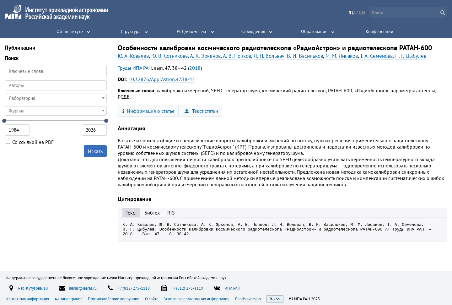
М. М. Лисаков (342, 55)
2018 (195, 68)
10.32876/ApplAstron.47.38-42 (161, 79)
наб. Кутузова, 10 (33, 288)
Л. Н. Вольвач (269, 55)
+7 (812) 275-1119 (187, 288)
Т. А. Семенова (376, 55)
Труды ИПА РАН (135, 68)
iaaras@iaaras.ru (83, 288)
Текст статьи (201, 111)
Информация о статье (148, 111)
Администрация (69, 299)
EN (362, 12)
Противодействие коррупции (114, 299)
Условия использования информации (197, 299)
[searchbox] (56, 85)
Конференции (379, 31)
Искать (95, 151)
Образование (314, 31)
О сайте (152, 299)
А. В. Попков (237, 55)
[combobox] (56, 85)
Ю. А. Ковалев (133, 55)
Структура (131, 31)
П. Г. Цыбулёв (410, 55)
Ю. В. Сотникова (169, 55)
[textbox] (55, 98)
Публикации (20, 47)
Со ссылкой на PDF (30, 142)
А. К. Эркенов (205, 55)
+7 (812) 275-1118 (134, 288)
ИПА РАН (232, 288)
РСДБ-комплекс (192, 31)
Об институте (69, 31)
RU (351, 12)
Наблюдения (252, 31)
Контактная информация (28, 299)
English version (248, 299)
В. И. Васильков (305, 55)
